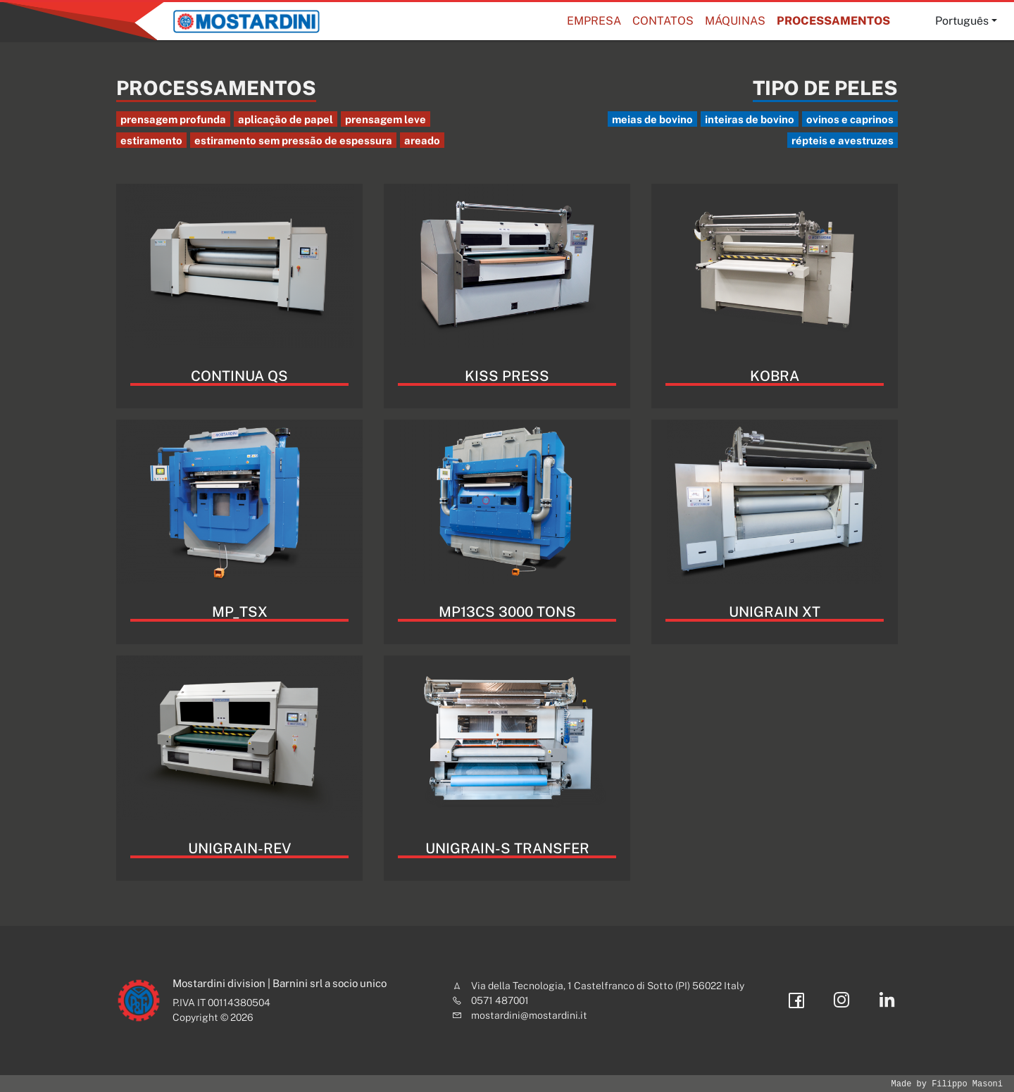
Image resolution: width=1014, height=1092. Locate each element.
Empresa (594, 20)
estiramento (151, 140)
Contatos (663, 20)
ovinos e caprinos (850, 119)
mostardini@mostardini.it (529, 1015)
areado (422, 140)
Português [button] (962, 20)
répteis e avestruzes (842, 140)
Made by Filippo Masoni (947, 1084)
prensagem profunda (173, 119)
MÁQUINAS (735, 20)
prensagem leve (385, 119)
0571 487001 (500, 1000)
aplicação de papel (285, 119)
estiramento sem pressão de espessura (293, 140)
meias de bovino (652, 119)
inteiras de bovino (749, 119)
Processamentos (833, 20)
